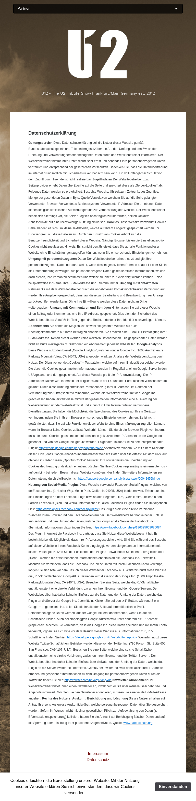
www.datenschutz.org (138, 723)
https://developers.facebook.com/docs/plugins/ (67, 509)
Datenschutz (98, 759)
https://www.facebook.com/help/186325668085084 (127, 527)
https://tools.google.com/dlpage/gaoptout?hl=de (71, 448)
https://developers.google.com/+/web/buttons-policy (102, 637)
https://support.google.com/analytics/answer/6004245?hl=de (119, 478)
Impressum (98, 753)
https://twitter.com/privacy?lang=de (88, 680)
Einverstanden (173, 786)
